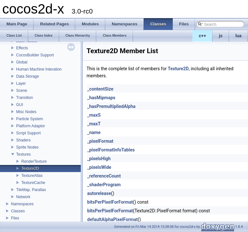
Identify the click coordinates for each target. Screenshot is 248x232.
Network (23, 197)
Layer (21, 83)
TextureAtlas (32, 175)
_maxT (94, 123)
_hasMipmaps (101, 97)
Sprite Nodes (27, 147)
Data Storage (27, 76)
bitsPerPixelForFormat (110, 202)
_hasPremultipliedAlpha (111, 106)
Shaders (23, 140)
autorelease (99, 193)
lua (238, 35)
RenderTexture (34, 161)
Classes (18, 211)
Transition (24, 97)
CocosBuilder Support (35, 55)
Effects (22, 48)
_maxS (94, 115)
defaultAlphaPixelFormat (112, 219)
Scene (21, 90)
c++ (202, 35)
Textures (23, 154)
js (220, 35)
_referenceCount (104, 176)
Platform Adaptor (30, 126)
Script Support (28, 133)
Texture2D (30, 168)
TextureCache (33, 182)
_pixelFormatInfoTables (111, 149)
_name (93, 132)
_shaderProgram (104, 184)
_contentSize (100, 89)
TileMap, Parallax (31, 190)
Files (15, 218)
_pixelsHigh (99, 158)
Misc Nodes (26, 112)
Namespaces (22, 204)
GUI (19, 104)
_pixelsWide (99, 167)
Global (21, 62)
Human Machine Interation (39, 69)
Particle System (29, 119)
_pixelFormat (100, 141)
